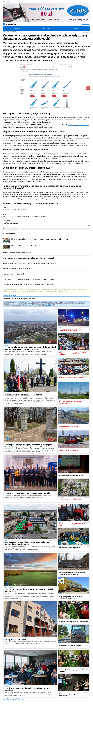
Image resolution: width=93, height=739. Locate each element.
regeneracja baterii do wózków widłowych (39, 290)
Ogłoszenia (76, 28)
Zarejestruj (50, 305)
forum (7, 229)
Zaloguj (45, 305)
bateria (69, 290)
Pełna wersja (86, 24)
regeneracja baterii (60, 290)
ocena (21, 229)
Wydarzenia (46, 28)
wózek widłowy (77, 290)
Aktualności (17, 28)
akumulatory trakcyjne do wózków (33, 291)
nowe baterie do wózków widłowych (56, 291)
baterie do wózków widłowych (15, 290)
